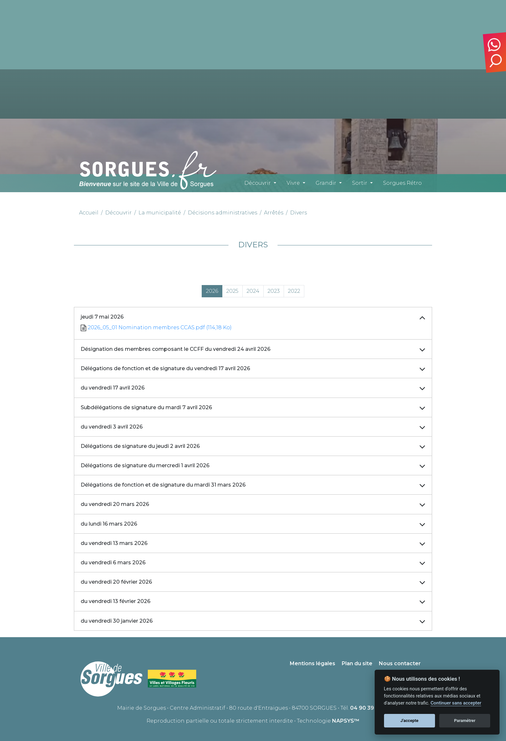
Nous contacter (400, 663)
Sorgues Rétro (402, 183)
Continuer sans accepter (455, 703)
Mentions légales (312, 663)
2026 (212, 291)
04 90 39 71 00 (369, 708)
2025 (232, 291)
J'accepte (409, 720)
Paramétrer (464, 720)
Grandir (326, 183)
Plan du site (357, 663)
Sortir (359, 183)
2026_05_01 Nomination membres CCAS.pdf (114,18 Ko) (160, 327)
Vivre (293, 183)
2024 (253, 291)
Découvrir (257, 183)
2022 (294, 291)
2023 (274, 291)
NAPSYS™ (345, 721)
